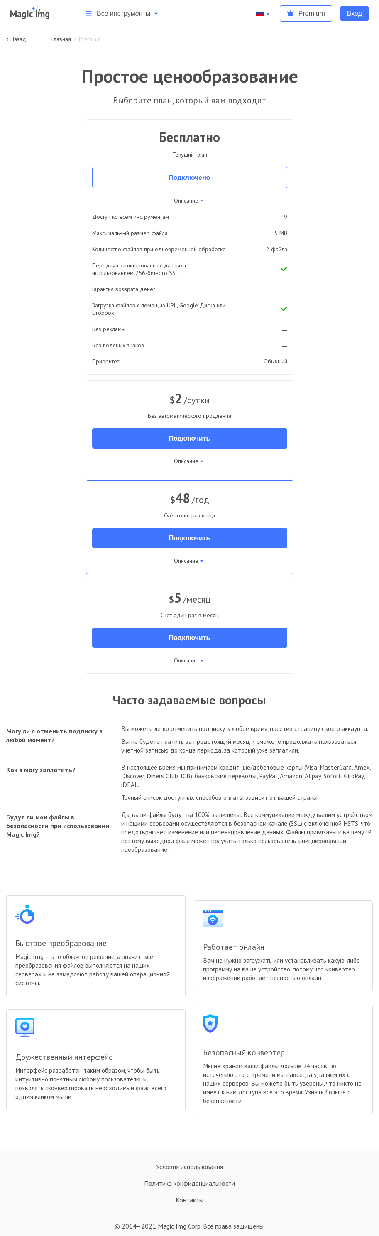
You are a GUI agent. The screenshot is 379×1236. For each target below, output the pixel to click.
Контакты (189, 1200)
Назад (16, 39)
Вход (354, 13)
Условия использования (189, 1166)
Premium (306, 13)
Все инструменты (122, 13)
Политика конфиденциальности (189, 1183)
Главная (61, 39)
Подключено (189, 177)
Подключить (189, 438)
